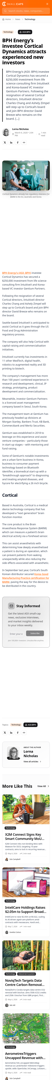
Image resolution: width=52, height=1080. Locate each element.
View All (43, 786)
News (17, 19)
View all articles (33, 761)
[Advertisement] (26, 231)
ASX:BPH (25, 32)
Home (6, 19)
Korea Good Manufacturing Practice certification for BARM (25, 578)
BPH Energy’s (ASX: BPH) (16, 273)
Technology (7, 32)
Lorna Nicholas (20, 129)
